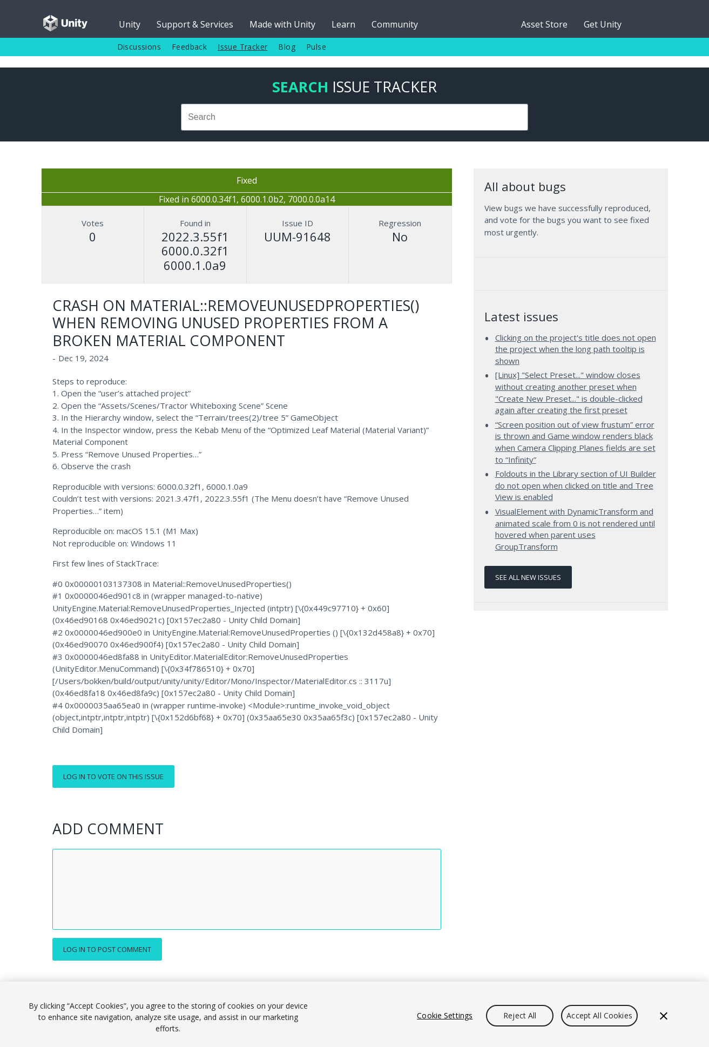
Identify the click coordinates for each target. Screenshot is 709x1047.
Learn (343, 24)
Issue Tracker (242, 47)
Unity (129, 24)
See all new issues (528, 577)
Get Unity (603, 24)
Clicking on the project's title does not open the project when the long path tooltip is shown (575, 349)
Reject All (519, 1015)
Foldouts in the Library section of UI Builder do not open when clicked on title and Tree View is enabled (575, 485)
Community (395, 24)
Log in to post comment (107, 949)
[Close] (663, 1016)
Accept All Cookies (599, 1015)
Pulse (316, 47)
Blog (286, 47)
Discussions (139, 47)
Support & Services (195, 24)
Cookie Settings (444, 1015)
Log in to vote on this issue (113, 776)
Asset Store (544, 24)
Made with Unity (282, 24)
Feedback (189, 47)
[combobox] (354, 117)
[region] (354, 1014)
